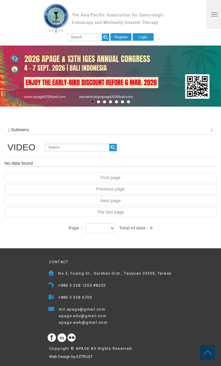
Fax (51, 298)
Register (121, 37)
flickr (71, 337)
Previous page (110, 188)
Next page (110, 200)
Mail (111, 310)
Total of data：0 (135, 227)
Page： (76, 227)
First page (111, 177)
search (105, 37)
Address (51, 274)
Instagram (61, 337)
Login (143, 37)
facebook (52, 337)
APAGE (103, 18)
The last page (110, 211)
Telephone (51, 286)
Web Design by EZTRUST (71, 356)
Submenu (110, 130)
